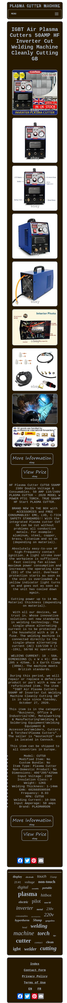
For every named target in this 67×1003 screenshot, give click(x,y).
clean (50, 942)
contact (38, 942)
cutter (23, 940)
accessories (36, 916)
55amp (53, 877)
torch (44, 933)
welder (30, 949)
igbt (17, 948)
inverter (24, 908)
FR (39, 989)
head (24, 927)
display (17, 876)
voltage (30, 882)
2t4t (17, 882)
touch (41, 876)
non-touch (46, 881)
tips (54, 935)
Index (34, 964)
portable (47, 887)
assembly (35, 889)
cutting (48, 948)
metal (40, 909)
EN (30, 989)
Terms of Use (35, 982)
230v (49, 909)
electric (23, 902)
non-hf (47, 902)
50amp (37, 920)
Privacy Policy (35, 976)
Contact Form (35, 970)
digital (23, 887)
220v (49, 914)
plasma (27, 893)
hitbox (46, 895)
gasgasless (49, 920)
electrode (30, 877)
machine (23, 933)
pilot (36, 901)
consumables (22, 916)
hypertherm (22, 920)
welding (39, 926)
